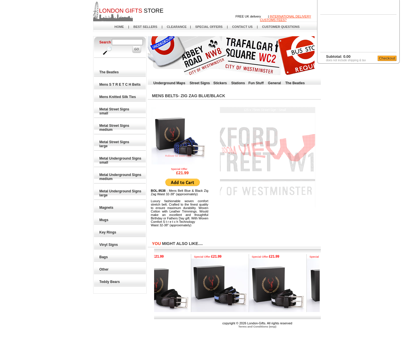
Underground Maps (169, 83)
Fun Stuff (256, 83)
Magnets (106, 208)
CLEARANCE (177, 26)
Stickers (220, 83)
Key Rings (108, 232)
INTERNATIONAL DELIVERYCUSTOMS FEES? (285, 18)
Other (104, 269)
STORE (131, 10)
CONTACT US (242, 26)
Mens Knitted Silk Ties (118, 97)
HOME (119, 26)
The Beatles (109, 72)
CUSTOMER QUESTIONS (281, 26)
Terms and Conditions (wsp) (257, 326)
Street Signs (199, 83)
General (274, 83)
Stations (238, 83)
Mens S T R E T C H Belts (120, 85)
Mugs (104, 220)
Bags (104, 257)
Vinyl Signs (109, 245)
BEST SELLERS (145, 26)
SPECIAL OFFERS (209, 26)
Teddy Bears (109, 282)
